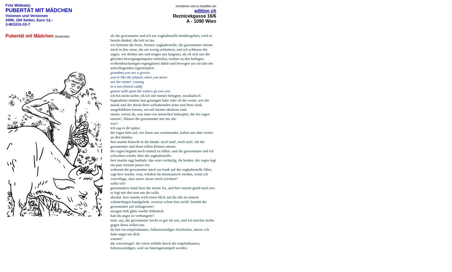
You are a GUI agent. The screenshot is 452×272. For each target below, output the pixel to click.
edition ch (205, 10)
